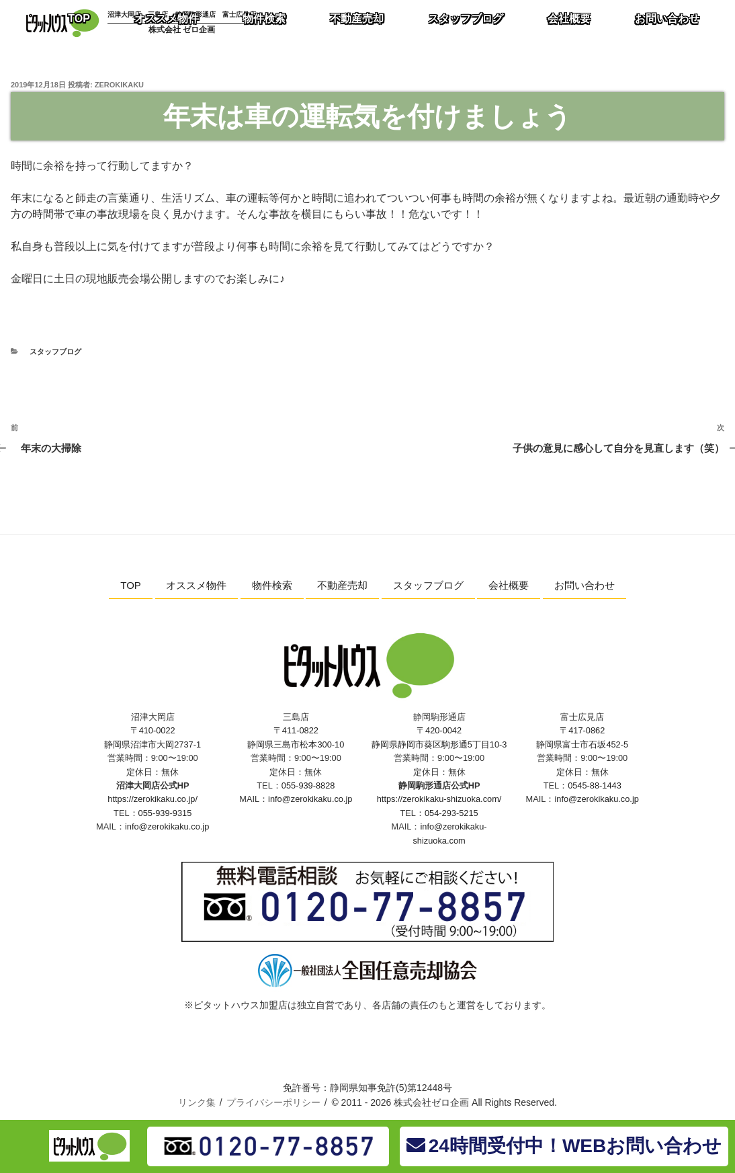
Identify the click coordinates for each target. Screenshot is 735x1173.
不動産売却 (342, 585)
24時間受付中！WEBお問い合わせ (564, 1145)
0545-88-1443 (594, 785)
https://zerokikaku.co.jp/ (152, 799)
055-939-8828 (308, 785)
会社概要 (508, 585)
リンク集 (197, 1102)
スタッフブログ (55, 352)
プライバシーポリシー (273, 1102)
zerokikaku (119, 85)
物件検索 (272, 585)
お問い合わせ (584, 585)
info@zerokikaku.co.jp (167, 826)
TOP (130, 585)
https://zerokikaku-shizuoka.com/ (439, 799)
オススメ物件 (196, 585)
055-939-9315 (165, 813)
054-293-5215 (451, 813)
